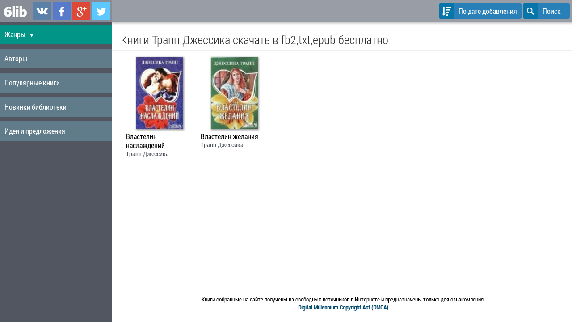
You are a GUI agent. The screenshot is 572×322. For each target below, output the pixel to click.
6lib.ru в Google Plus (81, 11)
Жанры (19, 34)
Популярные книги (32, 82)
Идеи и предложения (34, 131)
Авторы (15, 58)
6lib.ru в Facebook (62, 11)
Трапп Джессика (147, 153)
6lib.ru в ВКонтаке (42, 11)
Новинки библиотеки (35, 106)
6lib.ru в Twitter (101, 11)
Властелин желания (229, 136)
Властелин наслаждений (145, 141)
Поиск (542, 11)
